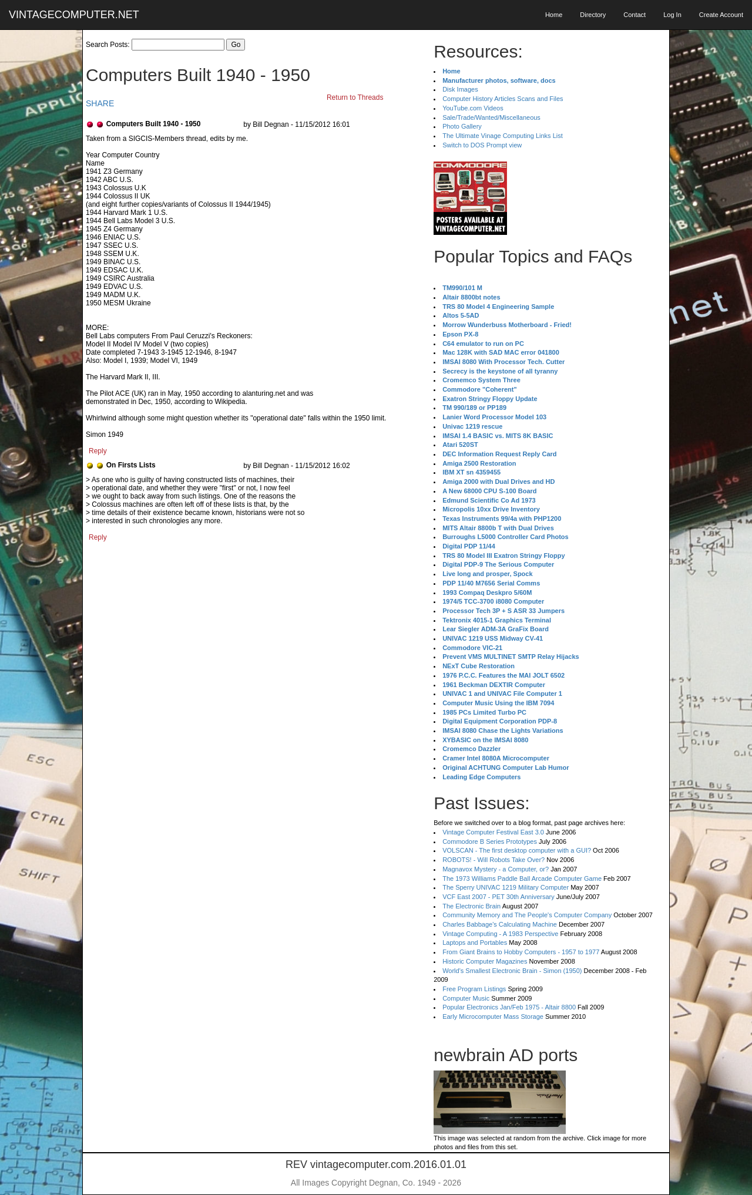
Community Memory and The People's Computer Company (527, 914)
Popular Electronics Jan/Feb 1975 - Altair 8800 (509, 1007)
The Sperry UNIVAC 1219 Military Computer (505, 887)
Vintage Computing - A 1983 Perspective (500, 933)
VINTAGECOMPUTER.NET (74, 15)
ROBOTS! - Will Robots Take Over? (493, 859)
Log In (672, 14)
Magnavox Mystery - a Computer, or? (495, 869)
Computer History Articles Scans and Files (502, 98)
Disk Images (460, 89)
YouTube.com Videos (472, 108)
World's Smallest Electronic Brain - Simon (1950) (512, 970)
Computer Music (465, 998)
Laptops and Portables (474, 942)
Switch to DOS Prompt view (482, 145)
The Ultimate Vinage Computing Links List (502, 135)
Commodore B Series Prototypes (489, 841)
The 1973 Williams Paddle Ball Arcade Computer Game (522, 878)
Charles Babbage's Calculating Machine (499, 924)
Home (553, 14)
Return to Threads (355, 97)
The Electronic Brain (471, 906)
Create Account (721, 14)
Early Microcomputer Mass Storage (492, 1016)
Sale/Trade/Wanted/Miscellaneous (491, 117)
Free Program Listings (474, 988)
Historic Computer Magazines (484, 961)
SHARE (100, 103)
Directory (593, 14)
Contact (634, 14)
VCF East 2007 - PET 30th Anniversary (498, 896)
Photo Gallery (462, 126)
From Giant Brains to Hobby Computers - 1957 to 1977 (520, 951)
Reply (98, 451)
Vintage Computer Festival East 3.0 (493, 832)
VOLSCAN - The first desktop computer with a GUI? (516, 850)
